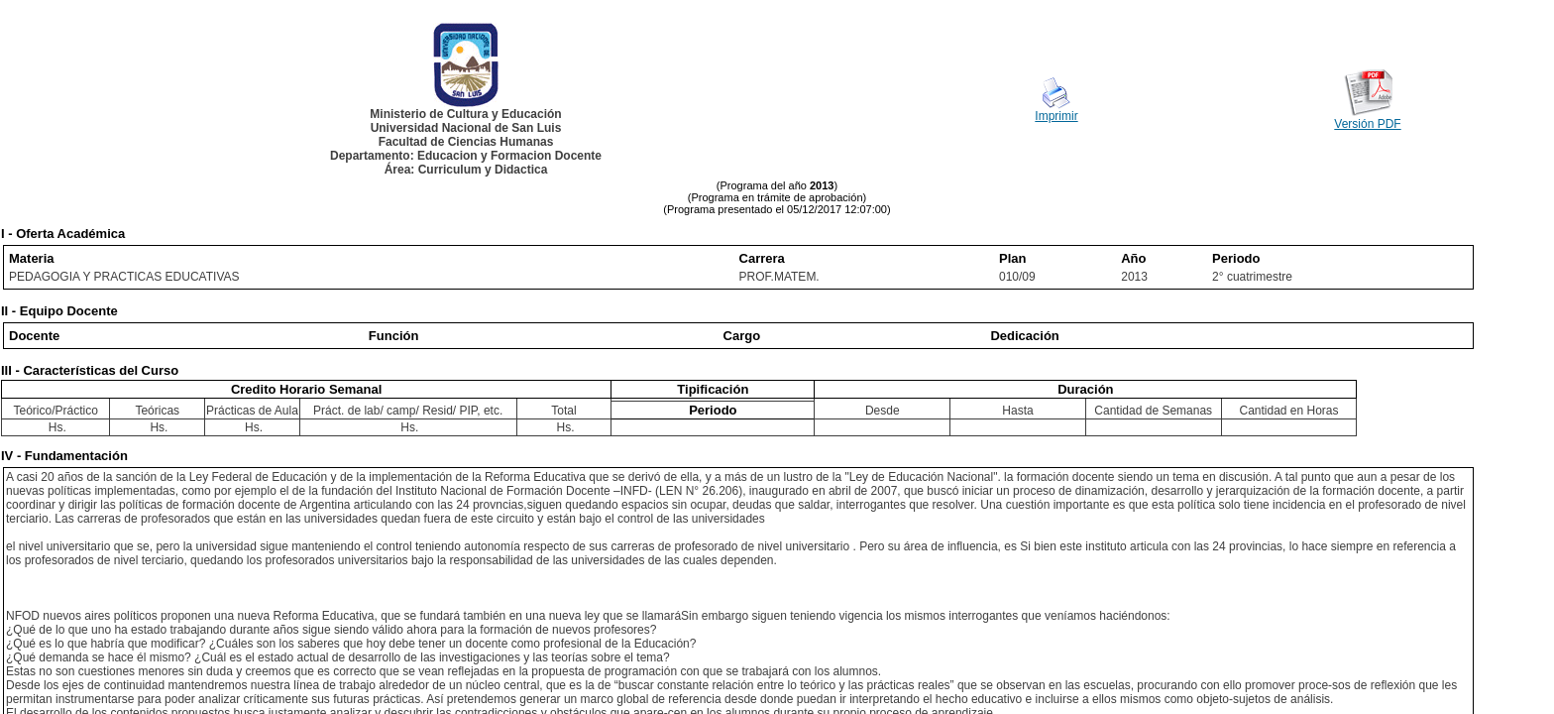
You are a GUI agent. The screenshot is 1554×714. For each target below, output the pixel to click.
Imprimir (1056, 116)
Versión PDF (1367, 124)
